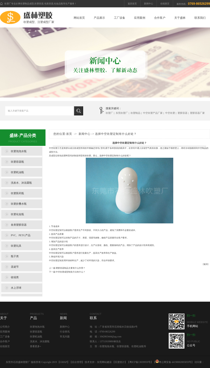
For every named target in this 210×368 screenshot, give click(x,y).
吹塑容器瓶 (17, 161)
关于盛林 (180, 17)
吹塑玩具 (16, 245)
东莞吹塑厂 (122, 113)
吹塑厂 (7, 3)
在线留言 (164, 3)
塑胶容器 (182, 113)
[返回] (205, 264)
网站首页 (79, 17)
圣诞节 (15, 266)
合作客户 (159, 17)
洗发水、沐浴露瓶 (21, 182)
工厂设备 (119, 17)
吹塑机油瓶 (17, 172)
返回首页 (132, 3)
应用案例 (139, 17)
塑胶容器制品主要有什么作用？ (70, 268)
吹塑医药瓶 (17, 193)
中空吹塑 (170, 113)
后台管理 (77, 362)
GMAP (63, 362)
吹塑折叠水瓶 (19, 203)
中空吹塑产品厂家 (153, 113)
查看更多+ (35, 346)
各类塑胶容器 (19, 224)
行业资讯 (65, 331)
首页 (69, 133)
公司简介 (5, 326)
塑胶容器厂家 (197, 113)
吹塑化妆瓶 (17, 214)
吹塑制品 (135, 113)
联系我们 (200, 17)
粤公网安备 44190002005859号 (173, 362)
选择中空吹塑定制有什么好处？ (116, 133)
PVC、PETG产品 (20, 235)
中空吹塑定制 (110, 155)
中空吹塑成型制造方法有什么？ (70, 272)
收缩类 (15, 277)
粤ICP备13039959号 (140, 362)
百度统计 (120, 362)
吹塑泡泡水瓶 (19, 151)
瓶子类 (15, 256)
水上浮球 (16, 287)
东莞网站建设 (104, 362)
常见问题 (65, 336)
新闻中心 (148, 3)
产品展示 (99, 17)
